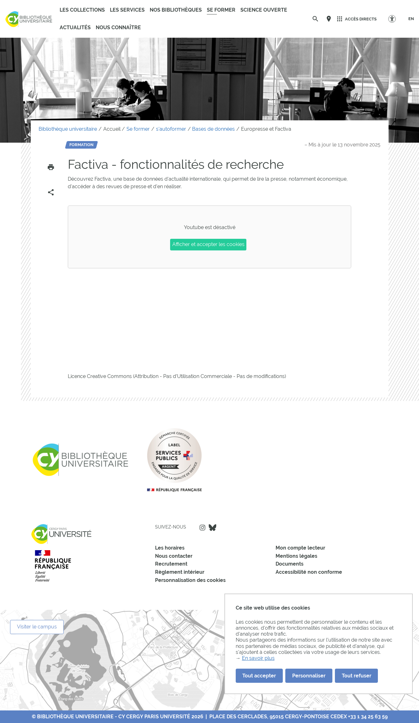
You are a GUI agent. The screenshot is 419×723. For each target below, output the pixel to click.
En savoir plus (258, 658)
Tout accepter (259, 676)
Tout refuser (356, 676)
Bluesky (212, 527)
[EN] (411, 19)
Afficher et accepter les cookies (208, 244)
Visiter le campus (37, 627)
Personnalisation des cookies (190, 580)
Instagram (202, 527)
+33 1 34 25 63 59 (368, 717)
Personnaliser (308, 676)
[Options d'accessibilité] (395, 18)
